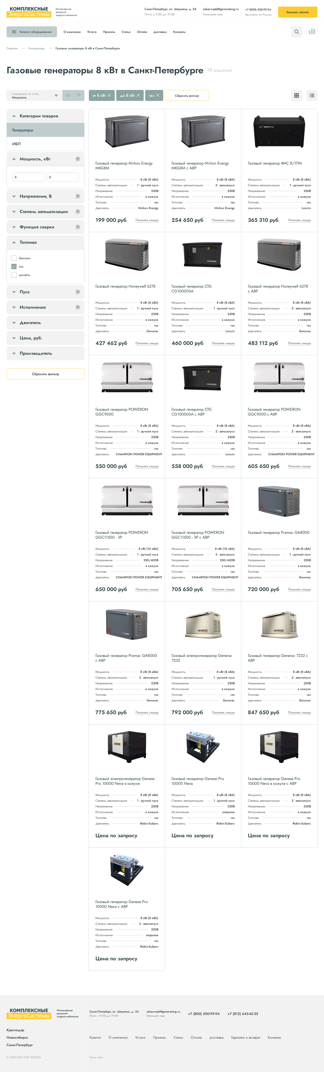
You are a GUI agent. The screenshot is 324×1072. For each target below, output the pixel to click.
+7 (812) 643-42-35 (242, 1013)
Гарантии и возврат (246, 1037)
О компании (72, 32)
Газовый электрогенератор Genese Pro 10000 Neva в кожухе (124, 781)
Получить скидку (147, 220)
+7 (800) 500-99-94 (258, 9)
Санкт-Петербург (20, 1045)
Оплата (142, 32)
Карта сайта (96, 1057)
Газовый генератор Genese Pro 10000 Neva (198, 781)
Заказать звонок (297, 12)
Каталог (35, 32)
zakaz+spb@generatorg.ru (221, 9)
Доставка (160, 32)
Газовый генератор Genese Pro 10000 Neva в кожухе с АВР (274, 781)
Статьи (126, 32)
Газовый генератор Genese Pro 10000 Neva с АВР (121, 904)
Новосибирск (17, 1037)
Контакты (179, 32)
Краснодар (15, 1030)
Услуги (92, 32)
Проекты (109, 32)
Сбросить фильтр (187, 95)
